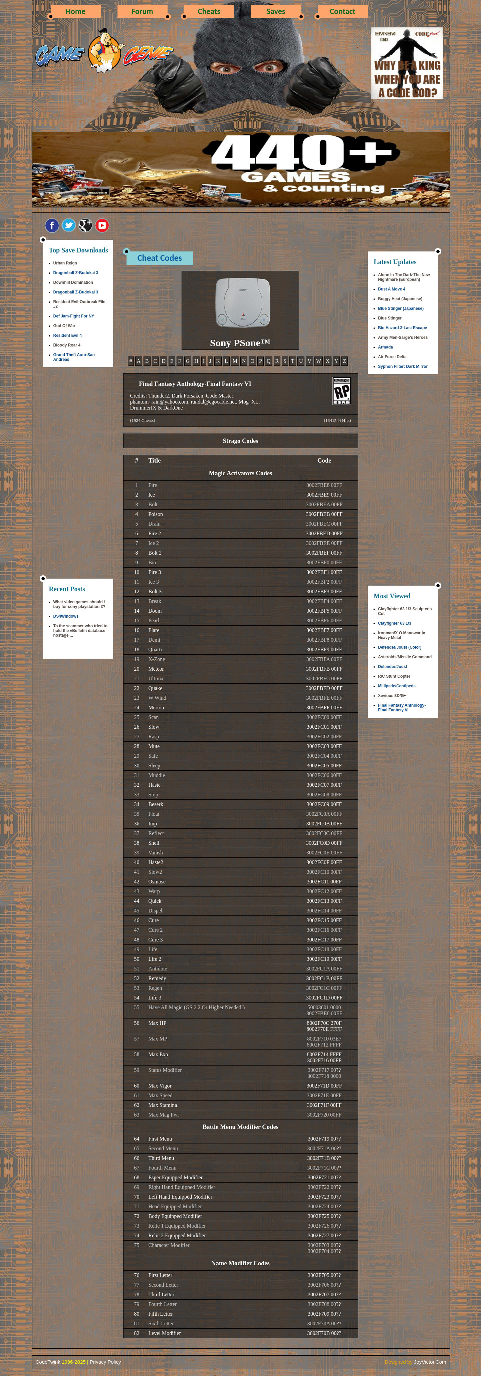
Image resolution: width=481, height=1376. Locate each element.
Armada (385, 347)
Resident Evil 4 (67, 335)
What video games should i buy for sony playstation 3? (79, 604)
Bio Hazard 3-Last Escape (402, 327)
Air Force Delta (392, 357)
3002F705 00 (322, 1275)
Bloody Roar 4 (66, 345)
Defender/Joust (392, 666)
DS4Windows (66, 616)
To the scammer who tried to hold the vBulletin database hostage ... (80, 631)
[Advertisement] (78, 474)
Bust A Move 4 (392, 289)
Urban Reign (65, 263)
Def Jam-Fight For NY (73, 316)
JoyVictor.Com (430, 1362)
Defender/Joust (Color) (400, 647)
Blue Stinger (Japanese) (401, 308)
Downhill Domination (73, 282)
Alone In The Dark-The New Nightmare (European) (404, 277)
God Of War (64, 325)
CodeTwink (48, 1362)
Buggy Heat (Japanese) (400, 298)
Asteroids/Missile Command (405, 657)
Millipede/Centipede (397, 686)
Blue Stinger (390, 318)
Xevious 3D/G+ (392, 695)
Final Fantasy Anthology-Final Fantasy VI (402, 707)
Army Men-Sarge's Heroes (403, 337)
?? (338, 1070)
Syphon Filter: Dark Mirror (403, 366)
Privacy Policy (105, 1362)
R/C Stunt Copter (394, 676)
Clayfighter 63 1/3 (394, 623)
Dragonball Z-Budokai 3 (75, 272)
